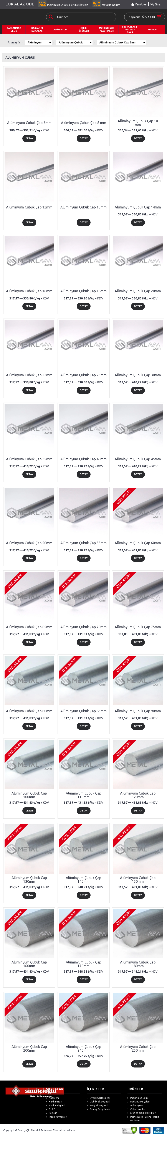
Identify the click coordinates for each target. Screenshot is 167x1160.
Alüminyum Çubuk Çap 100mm (29, 795)
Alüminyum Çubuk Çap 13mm (83, 207)
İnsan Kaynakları (56, 1116)
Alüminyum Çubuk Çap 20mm (138, 291)
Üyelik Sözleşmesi (98, 1098)
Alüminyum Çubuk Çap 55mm (83, 543)
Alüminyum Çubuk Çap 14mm (138, 207)
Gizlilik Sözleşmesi (98, 1101)
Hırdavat (133, 1120)
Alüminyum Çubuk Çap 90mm (138, 711)
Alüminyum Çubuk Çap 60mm (138, 543)
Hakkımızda (54, 1101)
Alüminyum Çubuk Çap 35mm (29, 459)
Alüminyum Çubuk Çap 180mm (137, 964)
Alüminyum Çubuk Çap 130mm (29, 880)
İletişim (51, 1113)
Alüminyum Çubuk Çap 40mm (83, 459)
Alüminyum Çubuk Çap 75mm (138, 627)
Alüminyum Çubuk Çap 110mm (83, 795)
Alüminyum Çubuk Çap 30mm (138, 375)
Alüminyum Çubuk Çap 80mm (29, 711)
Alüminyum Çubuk (77, 42)
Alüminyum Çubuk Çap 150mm (137, 880)
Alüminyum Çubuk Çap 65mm (29, 627)
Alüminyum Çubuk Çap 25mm (83, 375)
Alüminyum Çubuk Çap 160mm (29, 964)
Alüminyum (40, 42)
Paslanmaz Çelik (137, 1098)
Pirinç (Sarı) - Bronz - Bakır (143, 1116)
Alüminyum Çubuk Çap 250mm (137, 1049)
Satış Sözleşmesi (97, 1105)
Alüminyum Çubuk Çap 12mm (29, 207)
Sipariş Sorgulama (98, 1109)
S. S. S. (51, 1109)
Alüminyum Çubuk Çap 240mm (83, 1049)
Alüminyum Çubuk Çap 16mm (29, 291)
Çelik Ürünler (136, 1109)
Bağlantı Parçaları (138, 1101)
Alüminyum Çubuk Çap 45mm (138, 459)
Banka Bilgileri (55, 1105)
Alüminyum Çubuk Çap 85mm (83, 711)
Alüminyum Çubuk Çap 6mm (127, 42)
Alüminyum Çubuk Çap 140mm (83, 880)
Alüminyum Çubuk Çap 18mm (83, 291)
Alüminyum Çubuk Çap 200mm (29, 1049)
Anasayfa (52, 1098)
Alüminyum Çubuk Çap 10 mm (138, 123)
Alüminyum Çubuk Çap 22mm (29, 375)
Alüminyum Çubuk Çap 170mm (83, 964)
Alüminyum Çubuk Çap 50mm (29, 543)
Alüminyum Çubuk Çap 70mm (83, 627)
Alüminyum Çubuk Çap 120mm (137, 795)
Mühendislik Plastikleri (141, 1113)
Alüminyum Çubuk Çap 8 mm (83, 123)
